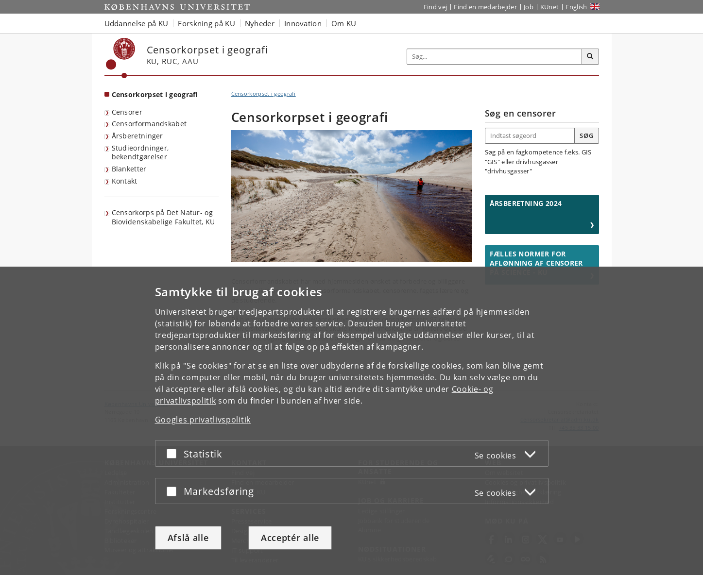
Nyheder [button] (259, 23)
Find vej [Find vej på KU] (435, 6)
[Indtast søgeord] (530, 136)
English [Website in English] (576, 6)
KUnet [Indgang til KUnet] (549, 6)
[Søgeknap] (586, 136)
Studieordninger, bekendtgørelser (140, 152)
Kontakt (124, 181)
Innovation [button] (303, 23)
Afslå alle (188, 537)
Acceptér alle (290, 537)
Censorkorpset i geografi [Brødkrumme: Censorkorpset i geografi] (263, 93)
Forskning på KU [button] (206, 23)
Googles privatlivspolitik (203, 419)
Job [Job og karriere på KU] (528, 6)
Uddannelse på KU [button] (136, 23)
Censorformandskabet (149, 123)
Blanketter (129, 168)
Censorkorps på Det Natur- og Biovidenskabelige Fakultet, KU (163, 217)
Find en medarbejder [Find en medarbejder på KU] (485, 6)
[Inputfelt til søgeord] (495, 57)
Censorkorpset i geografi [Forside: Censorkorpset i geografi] (155, 94)
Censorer (127, 112)
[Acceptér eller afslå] (174, 453)
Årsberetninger (137, 135)
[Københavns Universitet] (121, 58)
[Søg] (590, 57)
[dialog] (351, 421)
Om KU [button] (344, 23)
